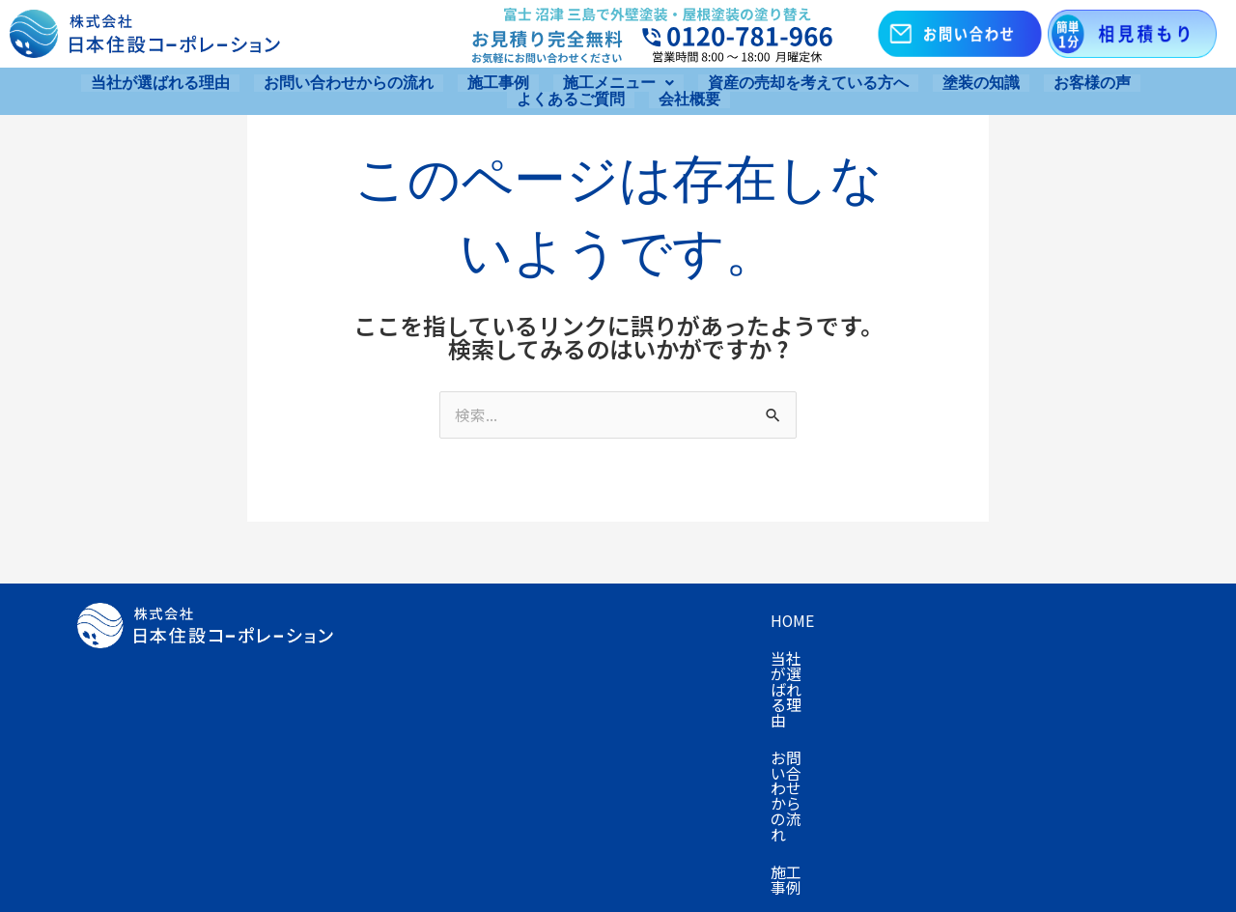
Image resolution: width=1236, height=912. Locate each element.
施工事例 (498, 82)
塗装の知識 (981, 82)
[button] (618, 82)
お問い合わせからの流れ (349, 82)
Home (389, 622)
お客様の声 (1092, 82)
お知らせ (519, 699)
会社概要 (689, 97)
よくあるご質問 (571, 97)
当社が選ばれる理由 (160, 82)
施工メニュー (618, 82)
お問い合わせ (413, 699)
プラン (390, 660)
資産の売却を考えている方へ (808, 82)
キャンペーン (1065, 622)
